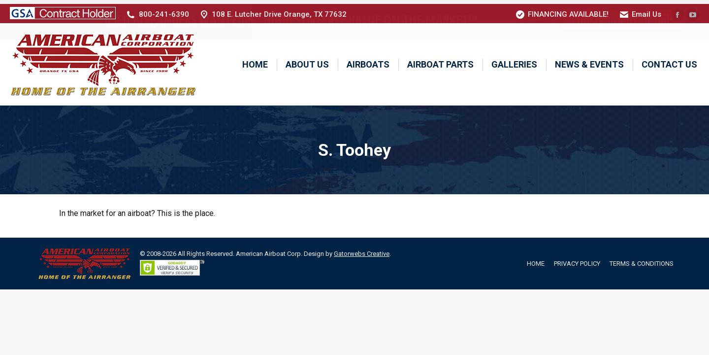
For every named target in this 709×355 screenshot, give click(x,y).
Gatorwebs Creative (361, 249)
